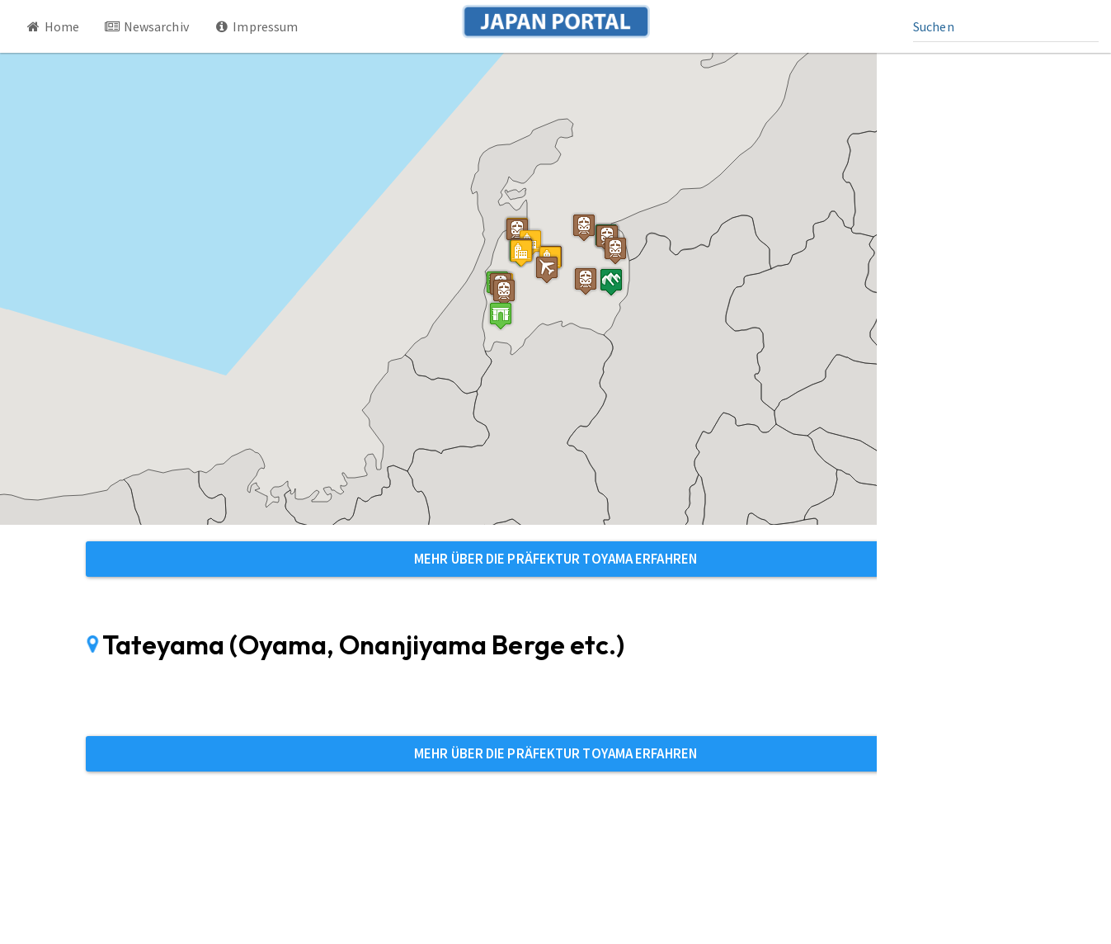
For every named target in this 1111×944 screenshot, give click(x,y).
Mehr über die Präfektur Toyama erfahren (555, 559)
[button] (500, 315)
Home (52, 26)
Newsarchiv (146, 26)
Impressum (256, 26)
